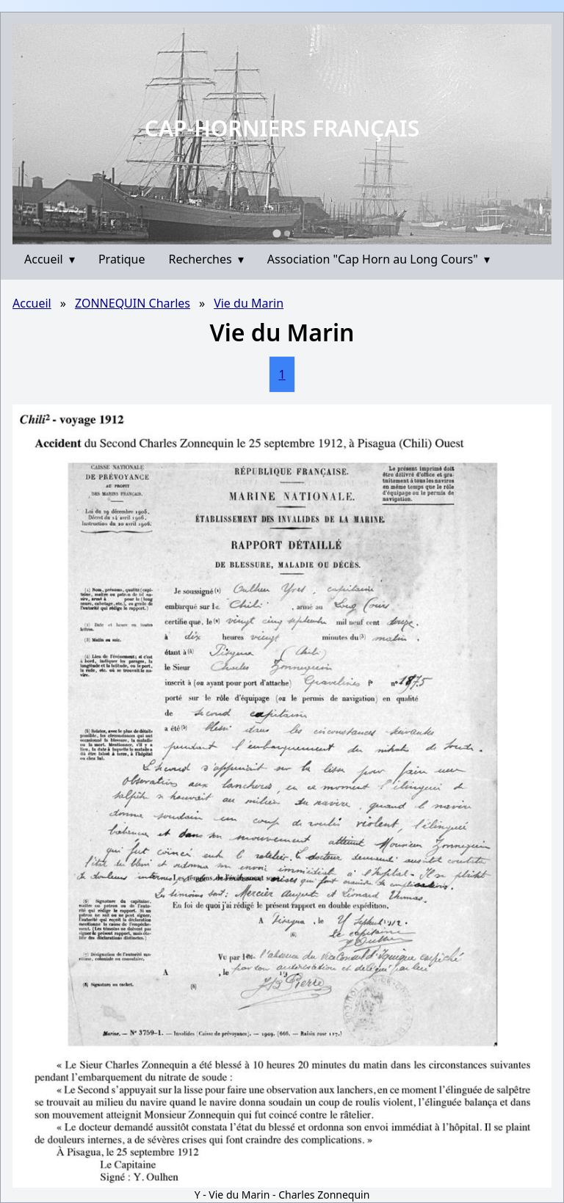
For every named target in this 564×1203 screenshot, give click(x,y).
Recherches (206, 259)
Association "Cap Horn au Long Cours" (378, 259)
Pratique (121, 259)
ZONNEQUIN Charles (132, 303)
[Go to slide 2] (287, 233)
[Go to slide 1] (276, 233)
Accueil (49, 259)
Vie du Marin (248, 303)
